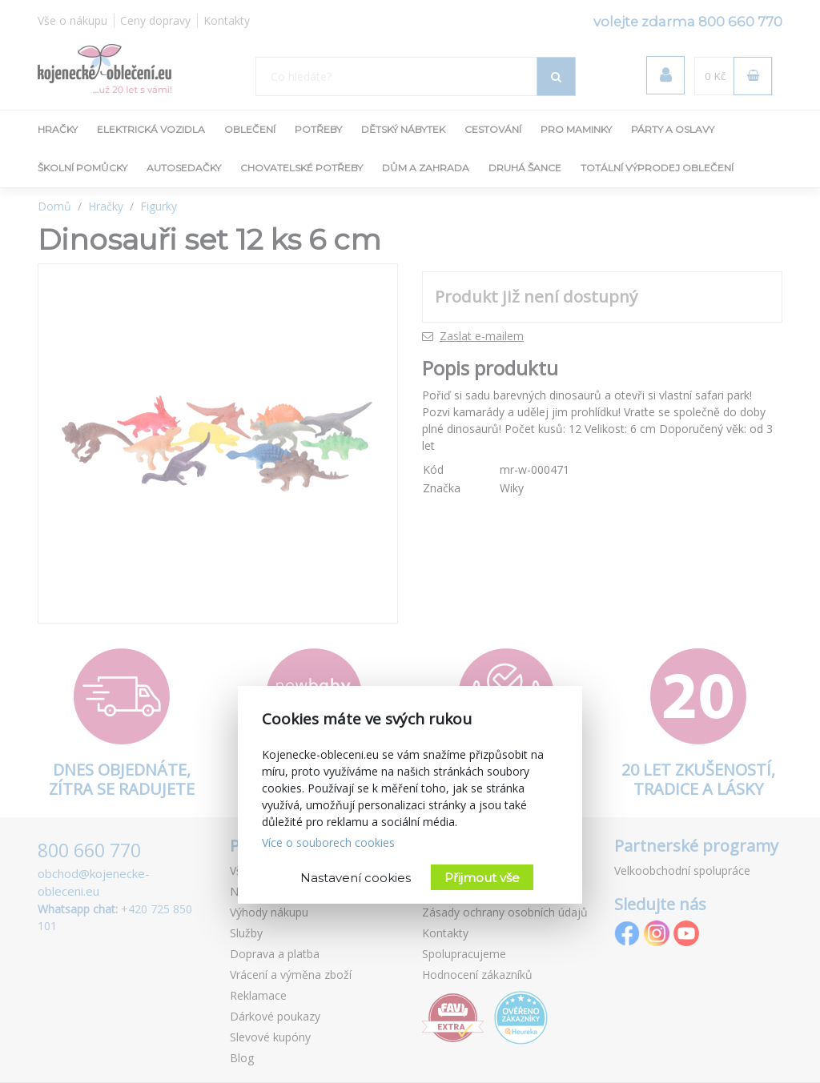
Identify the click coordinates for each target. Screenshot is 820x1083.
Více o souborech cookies (328, 842)
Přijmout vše (482, 877)
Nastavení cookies (355, 877)
